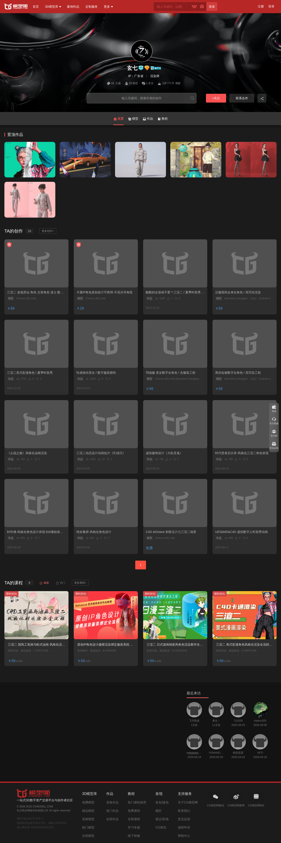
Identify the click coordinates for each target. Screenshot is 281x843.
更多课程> (80, 582)
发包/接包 (162, 802)
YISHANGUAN (216, 752)
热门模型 (88, 827)
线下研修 (134, 836)
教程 (162, 119)
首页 (36, 6)
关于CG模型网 (188, 802)
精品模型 (88, 810)
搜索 (212, 6)
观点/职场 (162, 819)
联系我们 (184, 810)
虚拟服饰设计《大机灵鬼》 (164, 453)
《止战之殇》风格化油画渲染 (27, 453)
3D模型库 (51, 6)
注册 (261, 6)
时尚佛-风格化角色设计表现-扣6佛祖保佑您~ (35, 532)
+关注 (216, 98)
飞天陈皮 (194, 720)
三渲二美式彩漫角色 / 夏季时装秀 (30, 372)
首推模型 (88, 819)
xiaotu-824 (260, 720)
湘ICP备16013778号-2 (30, 818)
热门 (60, 583)
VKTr (260, 752)
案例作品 (73, 6)
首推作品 (112, 802)
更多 (107, 6)
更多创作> (48, 231)
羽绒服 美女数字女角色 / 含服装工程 (170, 372)
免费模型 (88, 802)
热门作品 (112, 810)
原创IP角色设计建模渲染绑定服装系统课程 (104, 645)
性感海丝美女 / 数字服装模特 (96, 372)
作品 (148, 119)
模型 (133, 119)
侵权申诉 (184, 827)
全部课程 (134, 819)
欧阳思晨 (238, 752)
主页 (118, 121)
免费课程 (134, 810)
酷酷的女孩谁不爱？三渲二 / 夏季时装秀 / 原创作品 (174, 292)
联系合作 (242, 98)
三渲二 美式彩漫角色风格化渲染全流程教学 (244, 645)
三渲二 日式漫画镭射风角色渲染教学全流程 (175, 645)
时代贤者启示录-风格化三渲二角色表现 (241, 453)
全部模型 (88, 836)
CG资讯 (160, 827)
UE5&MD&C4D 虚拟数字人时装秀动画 (241, 532)
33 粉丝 (132, 83)
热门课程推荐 (137, 802)
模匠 (158, 810)
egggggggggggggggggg (194, 752)
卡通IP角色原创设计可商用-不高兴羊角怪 (104, 292)
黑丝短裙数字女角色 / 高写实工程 (238, 372)
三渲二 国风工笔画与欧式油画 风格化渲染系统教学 (36, 645)
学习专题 (134, 827)
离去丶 (216, 720)
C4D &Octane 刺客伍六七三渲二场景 (171, 532)
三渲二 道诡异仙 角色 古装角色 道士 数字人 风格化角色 (35, 292)
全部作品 (112, 819)
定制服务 (91, 6)
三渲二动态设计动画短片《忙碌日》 (101, 453)
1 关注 (148, 83)
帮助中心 (184, 836)
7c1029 (238, 720)
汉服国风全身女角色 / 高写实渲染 (238, 292)
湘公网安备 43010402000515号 (35, 827)
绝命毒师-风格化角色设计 (93, 532)
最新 (44, 583)
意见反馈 (184, 819)
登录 (271, 6)
